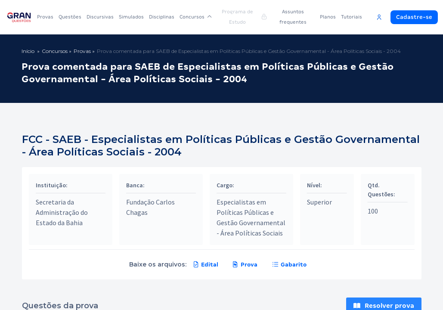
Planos (328, 16)
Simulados (131, 16)
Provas (45, 16)
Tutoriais (351, 16)
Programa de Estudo (244, 17)
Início (28, 51)
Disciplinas (161, 16)
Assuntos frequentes (293, 17)
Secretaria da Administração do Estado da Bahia (62, 212)
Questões (70, 16)
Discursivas (100, 16)
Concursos (196, 16)
